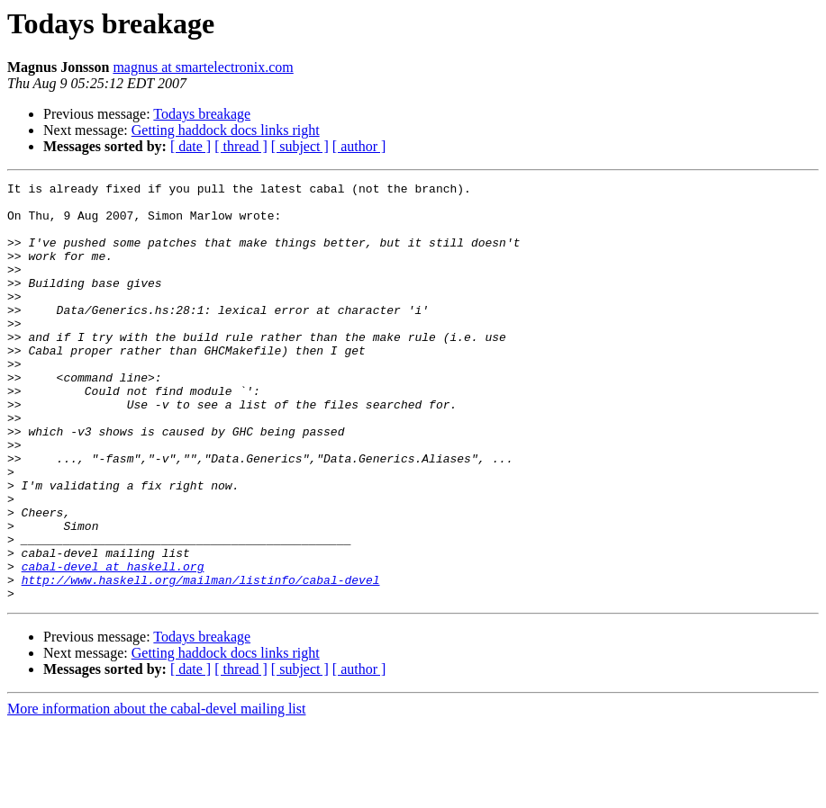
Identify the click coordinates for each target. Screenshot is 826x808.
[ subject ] (300, 146)
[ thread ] (241, 146)
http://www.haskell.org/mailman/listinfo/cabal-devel (201, 660)
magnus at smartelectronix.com (203, 67)
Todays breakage (201, 113)
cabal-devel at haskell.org (113, 644)
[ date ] (190, 146)
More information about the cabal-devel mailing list (156, 792)
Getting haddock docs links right (226, 130)
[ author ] (359, 146)
